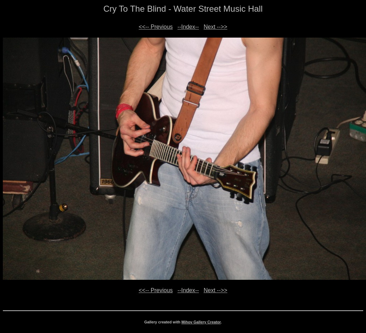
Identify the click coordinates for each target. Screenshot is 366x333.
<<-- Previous (156, 27)
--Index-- (188, 27)
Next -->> (215, 27)
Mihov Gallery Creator (201, 322)
